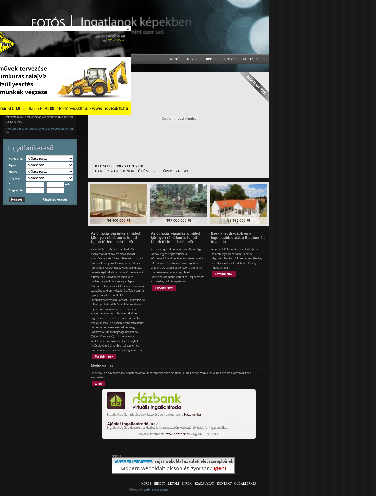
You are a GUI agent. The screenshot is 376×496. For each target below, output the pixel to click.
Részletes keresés (55, 199)
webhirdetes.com (156, 489)
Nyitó (174, 59)
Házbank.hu (192, 414)
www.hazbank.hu (178, 434)
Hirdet (210, 59)
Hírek (187, 483)
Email (98, 383)
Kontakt (250, 59)
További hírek (104, 356)
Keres (192, 59)
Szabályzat (204, 483)
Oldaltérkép (245, 483)
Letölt (229, 59)
